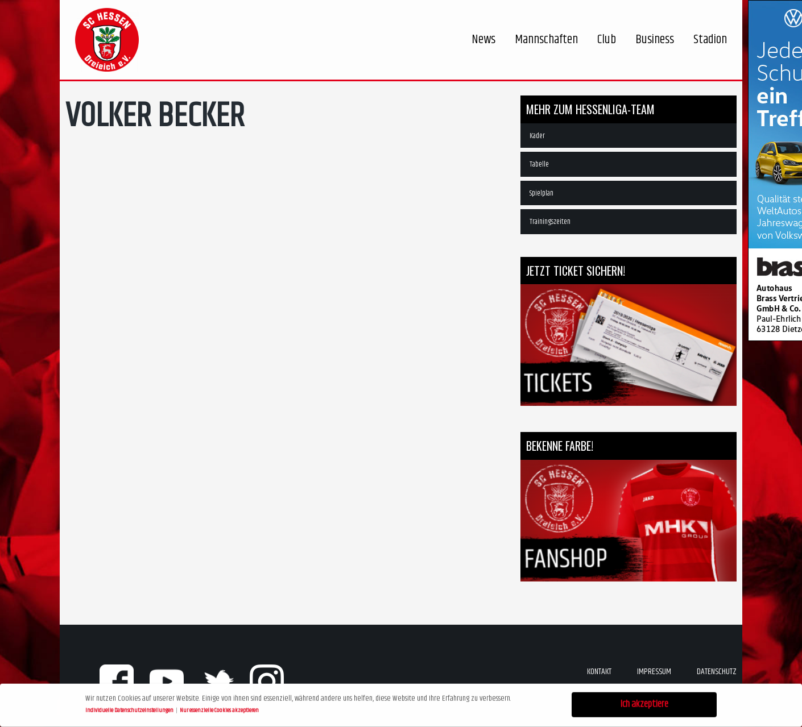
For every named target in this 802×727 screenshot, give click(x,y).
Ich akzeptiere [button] (644, 703)
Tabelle (539, 164)
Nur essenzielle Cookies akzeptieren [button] (219, 708)
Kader (537, 136)
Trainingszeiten (550, 221)
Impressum (654, 671)
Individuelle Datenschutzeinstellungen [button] (130, 708)
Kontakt (599, 671)
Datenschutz (717, 671)
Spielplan (541, 193)
